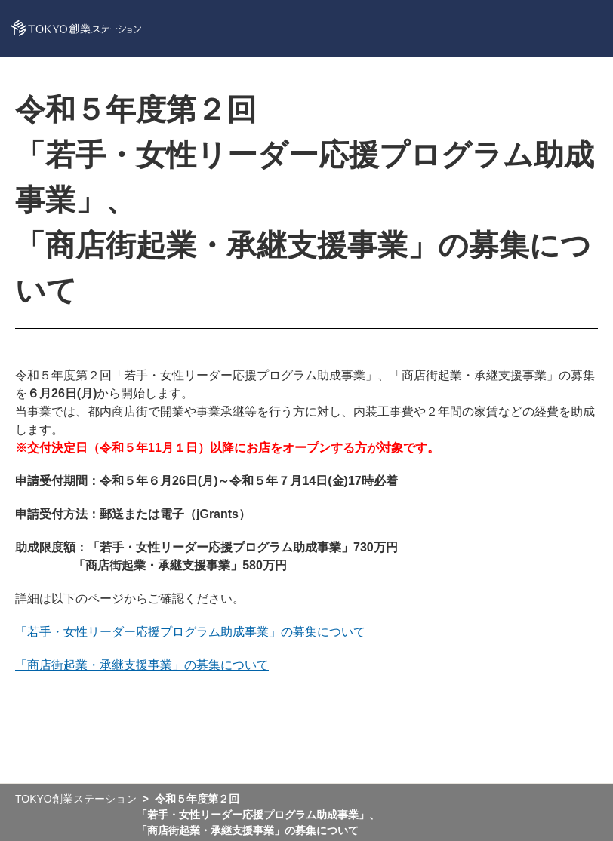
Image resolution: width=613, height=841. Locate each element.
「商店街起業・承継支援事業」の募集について (142, 664)
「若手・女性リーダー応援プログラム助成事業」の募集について (190, 631)
